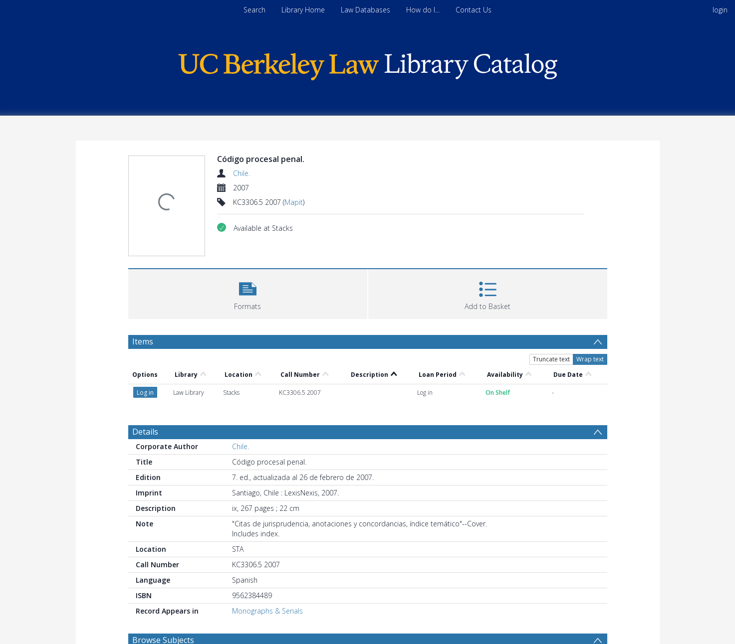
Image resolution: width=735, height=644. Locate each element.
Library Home (303, 9)
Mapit (293, 202)
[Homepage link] (367, 64)
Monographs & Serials (267, 611)
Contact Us (473, 9)
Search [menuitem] (254, 9)
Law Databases (365, 9)
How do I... (423, 9)
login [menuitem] (720, 9)
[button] (247, 293)
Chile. (241, 173)
